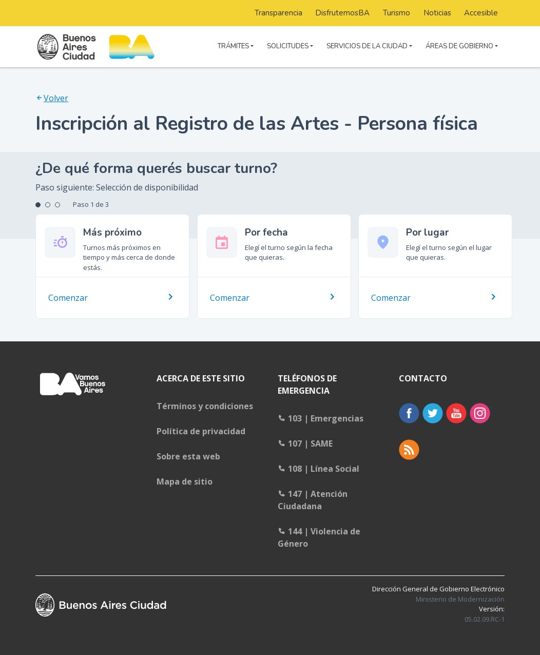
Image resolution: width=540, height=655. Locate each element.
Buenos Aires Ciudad (100, 605)
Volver (56, 98)
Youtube (456, 413)
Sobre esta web (188, 456)
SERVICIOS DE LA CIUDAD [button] (367, 46)
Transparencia (278, 13)
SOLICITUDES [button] (287, 46)
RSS (409, 449)
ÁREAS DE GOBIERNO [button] (459, 46)
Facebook (409, 413)
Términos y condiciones (205, 406)
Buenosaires (73, 391)
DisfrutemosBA (342, 13)
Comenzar (68, 297)
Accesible (481, 13)
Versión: (485, 614)
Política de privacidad (201, 431)
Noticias (437, 13)
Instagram (480, 413)
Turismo (396, 13)
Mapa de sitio (185, 481)
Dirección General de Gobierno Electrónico (438, 594)
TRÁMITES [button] (233, 46)
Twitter (432, 413)
